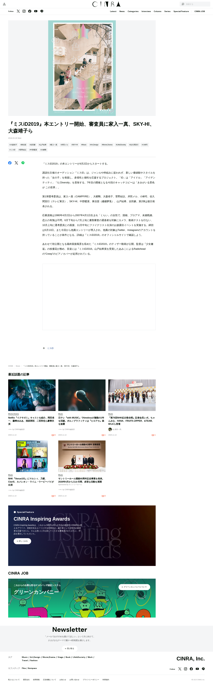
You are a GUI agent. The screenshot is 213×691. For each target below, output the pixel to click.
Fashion (34, 663)
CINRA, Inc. (191, 661)
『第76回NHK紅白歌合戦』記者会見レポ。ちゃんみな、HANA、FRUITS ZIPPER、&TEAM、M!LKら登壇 (131, 423)
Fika (24, 671)
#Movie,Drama (107, 147)
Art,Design (35, 660)
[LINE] (41, 14)
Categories (133, 14)
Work (90, 660)
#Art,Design (94, 147)
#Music (83, 147)
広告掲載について (49, 682)
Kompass (32, 671)
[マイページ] (14, 5)
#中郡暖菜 (33, 152)
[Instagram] (24, 14)
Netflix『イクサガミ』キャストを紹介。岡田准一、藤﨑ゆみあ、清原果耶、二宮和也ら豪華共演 (31, 423)
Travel (25, 663)
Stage (60, 660)
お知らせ (63, 682)
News (122, 14)
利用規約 (106, 682)
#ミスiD (12, 152)
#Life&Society (121, 147)
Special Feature (181, 14)
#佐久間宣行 (133, 147)
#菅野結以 (22, 152)
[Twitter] (18, 14)
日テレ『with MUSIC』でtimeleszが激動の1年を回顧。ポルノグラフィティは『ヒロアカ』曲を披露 (81, 423)
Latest (113, 14)
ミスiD (50, 351)
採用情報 (36, 682)
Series (167, 14)
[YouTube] (36, 14)
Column (157, 14)
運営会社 (26, 682)
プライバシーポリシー (91, 682)
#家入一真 (53, 147)
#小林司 (145, 147)
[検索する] (173, 5)
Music (18, 369)
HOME (10, 369)
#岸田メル (64, 147)
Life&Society (79, 660)
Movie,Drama (49, 660)
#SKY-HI (75, 147)
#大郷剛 (43, 152)
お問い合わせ (74, 682)
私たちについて (14, 682)
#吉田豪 (33, 147)
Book (68, 660)
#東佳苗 (23, 147)
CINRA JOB (199, 14)
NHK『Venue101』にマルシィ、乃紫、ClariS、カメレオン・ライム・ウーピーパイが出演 (31, 484)
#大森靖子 (13, 147)
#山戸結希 (42, 147)
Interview (146, 14)
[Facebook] (29, 14)
